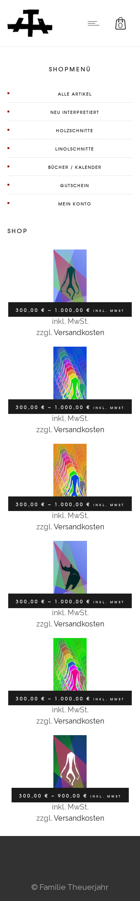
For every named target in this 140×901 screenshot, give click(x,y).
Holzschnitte (74, 130)
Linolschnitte (74, 149)
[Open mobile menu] (95, 23)
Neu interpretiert (74, 112)
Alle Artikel (75, 94)
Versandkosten (79, 332)
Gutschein (74, 185)
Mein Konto (74, 204)
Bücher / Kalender (75, 167)
